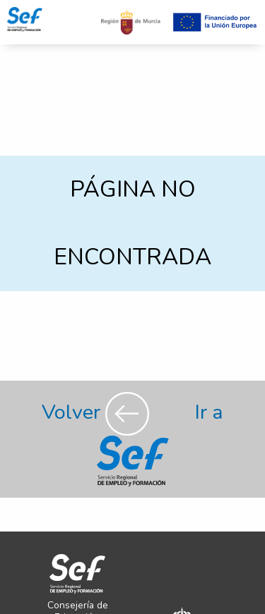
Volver (98, 412)
